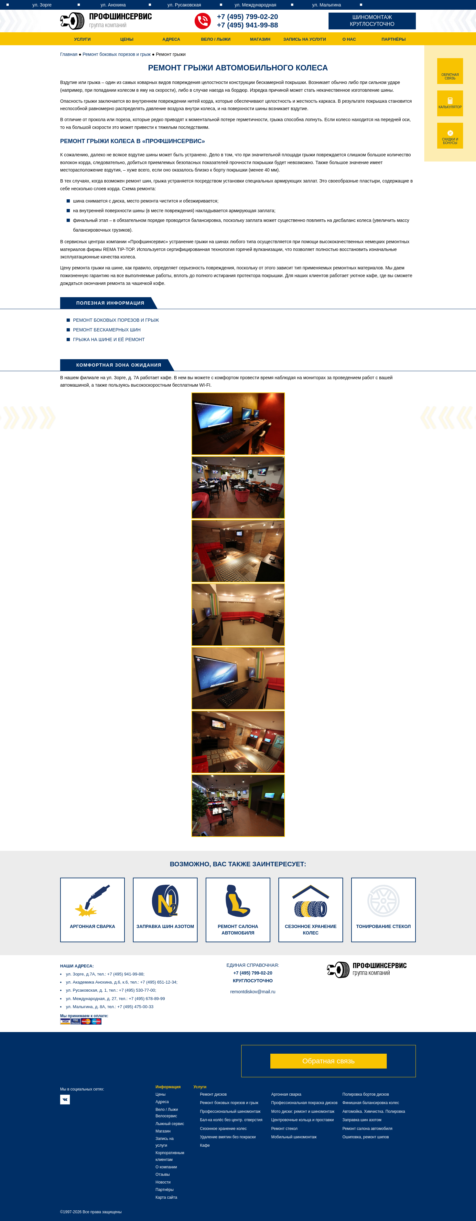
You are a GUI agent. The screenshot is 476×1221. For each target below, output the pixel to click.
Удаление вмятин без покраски (227, 1137)
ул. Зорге (41, 4)
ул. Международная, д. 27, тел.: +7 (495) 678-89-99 (115, 998)
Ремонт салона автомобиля (367, 1128)
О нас (349, 39)
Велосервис (166, 1116)
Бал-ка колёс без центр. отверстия (231, 1120)
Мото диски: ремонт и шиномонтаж (302, 1111)
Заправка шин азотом (362, 1120)
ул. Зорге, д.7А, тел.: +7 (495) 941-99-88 (104, 974)
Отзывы (163, 1174)
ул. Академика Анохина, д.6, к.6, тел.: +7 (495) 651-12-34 (121, 982)
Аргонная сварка (286, 1094)
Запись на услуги (304, 39)
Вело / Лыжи (216, 39)
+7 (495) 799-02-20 (247, 17)
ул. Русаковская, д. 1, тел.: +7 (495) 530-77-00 (110, 990)
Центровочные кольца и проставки (302, 1120)
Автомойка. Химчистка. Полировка (373, 1111)
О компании (166, 1167)
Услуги (82, 39)
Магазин (260, 39)
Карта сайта (166, 1197)
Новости (163, 1182)
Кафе (205, 1145)
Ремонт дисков (213, 1094)
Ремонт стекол (284, 1128)
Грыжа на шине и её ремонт (109, 339)
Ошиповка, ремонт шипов (365, 1137)
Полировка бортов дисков (365, 1094)
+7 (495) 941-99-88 (247, 25)
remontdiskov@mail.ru (252, 991)
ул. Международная (255, 4)
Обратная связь (328, 1061)
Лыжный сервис (170, 1124)
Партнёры (394, 39)
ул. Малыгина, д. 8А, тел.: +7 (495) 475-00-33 (109, 1006)
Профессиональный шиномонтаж (230, 1111)
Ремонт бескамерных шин (107, 329)
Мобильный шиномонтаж (294, 1137)
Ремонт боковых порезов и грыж (117, 54)
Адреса (171, 39)
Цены (126, 39)
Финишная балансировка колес (370, 1103)
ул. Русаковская (184, 4)
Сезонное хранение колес (223, 1128)
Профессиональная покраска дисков (304, 1103)
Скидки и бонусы (450, 139)
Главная (68, 54)
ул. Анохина (113, 4)
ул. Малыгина (326, 4)
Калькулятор (450, 105)
